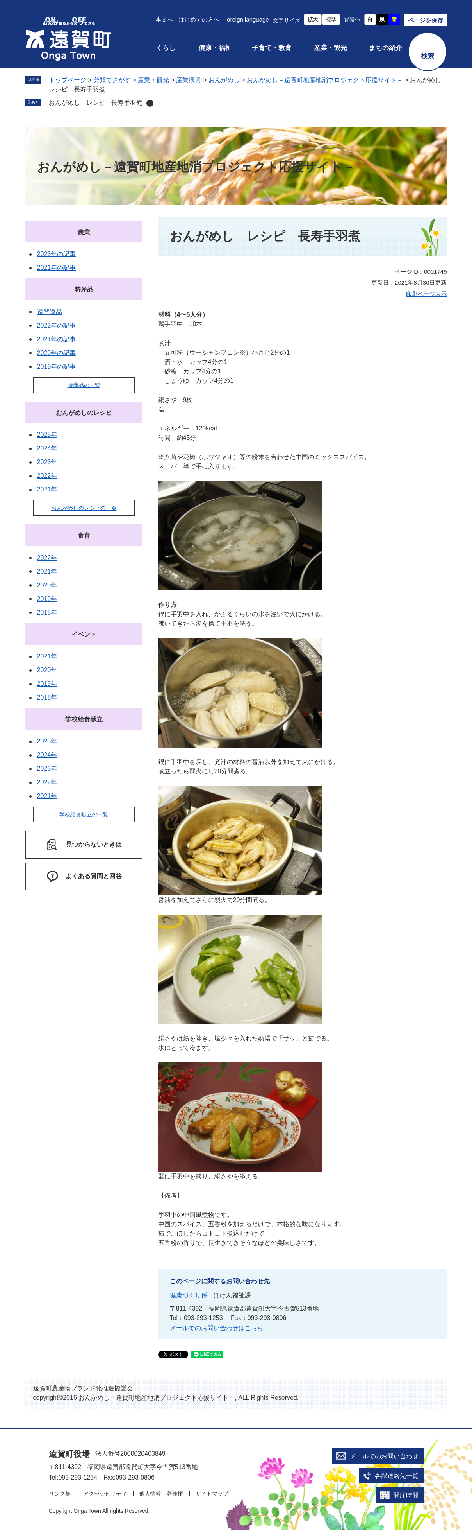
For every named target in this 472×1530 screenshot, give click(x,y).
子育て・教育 (272, 48)
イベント (83, 634)
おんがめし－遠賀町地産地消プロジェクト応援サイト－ (325, 80)
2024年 (47, 448)
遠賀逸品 (49, 312)
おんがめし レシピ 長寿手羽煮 (95, 102)
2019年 (47, 598)
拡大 (313, 19)
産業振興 (188, 80)
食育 (84, 535)
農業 (84, 232)
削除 (149, 103)
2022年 (47, 475)
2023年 (47, 462)
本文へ (164, 19)
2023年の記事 (56, 254)
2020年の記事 (56, 353)
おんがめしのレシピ (84, 412)
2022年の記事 (56, 325)
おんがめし (224, 80)
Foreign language (246, 19)
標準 (331, 19)
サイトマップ (212, 1494)
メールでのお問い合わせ (384, 1456)
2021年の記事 (56, 267)
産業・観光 (330, 48)
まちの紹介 (385, 48)
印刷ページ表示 (426, 294)
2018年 (47, 612)
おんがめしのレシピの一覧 (84, 508)
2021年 (47, 489)
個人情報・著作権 (161, 1494)
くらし (166, 48)
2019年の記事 (56, 366)
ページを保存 (425, 20)
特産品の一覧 (84, 385)
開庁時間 (406, 1495)
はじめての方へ (198, 19)
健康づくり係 (188, 1295)
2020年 (47, 585)
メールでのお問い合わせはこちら (217, 1328)
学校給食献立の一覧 (84, 814)
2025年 (47, 434)
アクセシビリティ (105, 1494)
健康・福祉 (215, 48)
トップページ (67, 80)
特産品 (84, 289)
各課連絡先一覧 (397, 1476)
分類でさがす (112, 80)
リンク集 (60, 1494)
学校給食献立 (84, 719)
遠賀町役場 (69, 1453)
